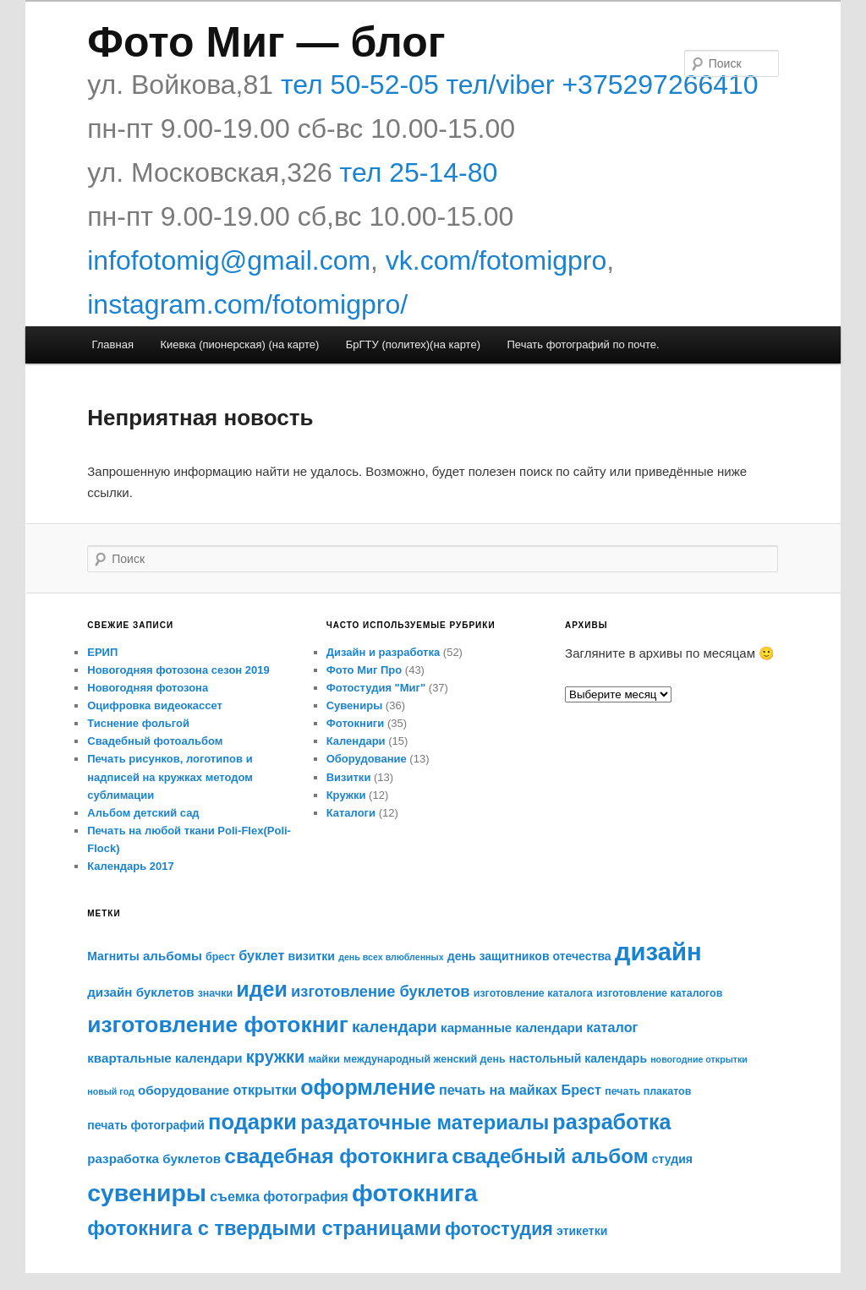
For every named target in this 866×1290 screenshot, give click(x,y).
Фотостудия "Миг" (376, 687)
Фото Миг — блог (266, 42)
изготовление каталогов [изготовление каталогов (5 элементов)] (659, 993)
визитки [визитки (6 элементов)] (311, 956)
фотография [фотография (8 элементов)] (305, 1196)
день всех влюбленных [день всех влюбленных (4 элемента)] (390, 957)
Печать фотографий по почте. (583, 344)
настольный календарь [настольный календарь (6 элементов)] (578, 1058)
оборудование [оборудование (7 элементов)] (183, 1090)
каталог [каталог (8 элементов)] (612, 1027)
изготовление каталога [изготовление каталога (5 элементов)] (533, 993)
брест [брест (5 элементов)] (220, 957)
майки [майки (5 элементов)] (324, 1059)
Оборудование (366, 758)
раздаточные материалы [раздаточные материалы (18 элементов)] (424, 1123)
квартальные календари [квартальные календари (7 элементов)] (164, 1058)
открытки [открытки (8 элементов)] (265, 1089)
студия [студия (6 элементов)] (672, 1159)
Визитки (348, 777)
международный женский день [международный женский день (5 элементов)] (424, 1059)
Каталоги (350, 812)
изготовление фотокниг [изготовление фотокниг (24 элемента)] (217, 1024)
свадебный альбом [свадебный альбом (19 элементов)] (550, 1156)
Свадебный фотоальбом (154, 741)
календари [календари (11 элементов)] (394, 1027)
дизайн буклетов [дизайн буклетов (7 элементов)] (140, 992)
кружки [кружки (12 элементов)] (275, 1056)
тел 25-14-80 (419, 172)
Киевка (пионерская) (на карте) (239, 344)
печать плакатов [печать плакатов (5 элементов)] (648, 1091)
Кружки (346, 795)
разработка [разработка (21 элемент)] (611, 1122)
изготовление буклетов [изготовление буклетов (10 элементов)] (380, 991)
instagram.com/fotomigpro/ (247, 304)
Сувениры (354, 705)
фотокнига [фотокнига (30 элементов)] (415, 1192)
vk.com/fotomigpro (496, 260)
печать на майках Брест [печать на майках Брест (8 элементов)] (520, 1089)
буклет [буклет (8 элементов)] (261, 955)
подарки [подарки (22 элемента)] (252, 1122)
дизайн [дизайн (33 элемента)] (658, 951)
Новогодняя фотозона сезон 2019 (178, 670)
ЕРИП (102, 652)
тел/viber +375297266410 (599, 84)
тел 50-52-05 (356, 84)
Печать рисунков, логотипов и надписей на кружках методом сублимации (170, 776)
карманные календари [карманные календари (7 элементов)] (512, 1027)
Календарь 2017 (130, 866)
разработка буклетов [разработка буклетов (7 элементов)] (154, 1158)
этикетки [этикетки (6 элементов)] (581, 1231)
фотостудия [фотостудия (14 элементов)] (499, 1229)
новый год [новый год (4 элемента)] (110, 1091)
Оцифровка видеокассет (154, 705)
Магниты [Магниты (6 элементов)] (113, 956)
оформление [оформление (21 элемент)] (368, 1087)
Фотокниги (355, 723)
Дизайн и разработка (383, 652)
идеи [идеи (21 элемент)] (262, 989)
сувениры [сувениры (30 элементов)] (146, 1192)
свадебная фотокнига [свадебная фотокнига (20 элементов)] (336, 1156)
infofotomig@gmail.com (228, 260)
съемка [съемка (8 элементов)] (235, 1196)
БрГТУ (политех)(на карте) (413, 344)
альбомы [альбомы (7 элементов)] (172, 955)
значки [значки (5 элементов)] (215, 993)
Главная (112, 344)
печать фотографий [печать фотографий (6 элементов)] (146, 1125)
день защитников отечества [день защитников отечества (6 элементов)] (529, 956)
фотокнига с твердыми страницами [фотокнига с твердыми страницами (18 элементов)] (264, 1228)
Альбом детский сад (143, 812)
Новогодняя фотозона (147, 687)
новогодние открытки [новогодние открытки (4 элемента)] (699, 1059)
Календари (356, 741)
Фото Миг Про (364, 670)
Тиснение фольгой (138, 723)
